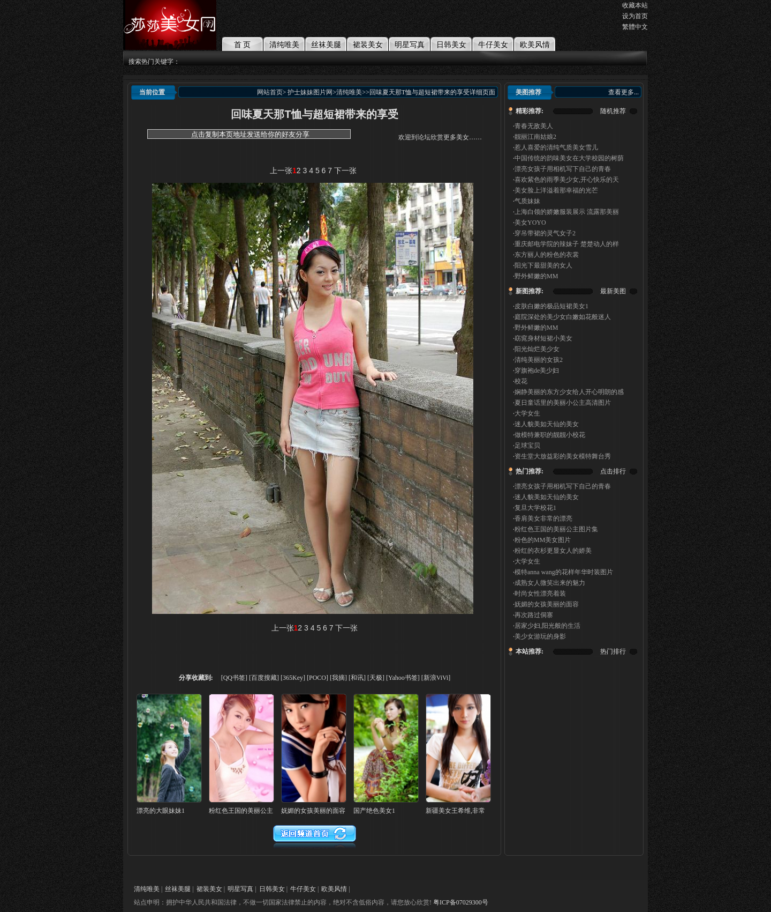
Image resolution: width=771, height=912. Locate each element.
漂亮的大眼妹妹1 (161, 810)
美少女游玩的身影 (540, 636)
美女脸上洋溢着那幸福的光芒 (556, 190)
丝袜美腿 (326, 45)
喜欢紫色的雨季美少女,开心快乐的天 (567, 179)
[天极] (375, 677)
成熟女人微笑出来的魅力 (550, 583)
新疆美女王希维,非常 (455, 810)
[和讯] (357, 677)
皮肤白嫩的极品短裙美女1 (551, 306)
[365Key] (293, 677)
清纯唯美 (284, 45)
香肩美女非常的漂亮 (543, 518)
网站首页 (270, 92)
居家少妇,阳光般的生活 (547, 625)
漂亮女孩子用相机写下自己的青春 (563, 169)
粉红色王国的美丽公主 (241, 810)
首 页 (242, 45)
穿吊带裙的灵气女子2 (545, 233)
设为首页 (635, 16)
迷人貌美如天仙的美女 (547, 424)
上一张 (281, 170)
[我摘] (338, 677)
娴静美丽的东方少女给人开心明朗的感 (569, 392)
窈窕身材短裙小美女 (543, 338)
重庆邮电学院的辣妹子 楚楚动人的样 (567, 244)
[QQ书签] (234, 677)
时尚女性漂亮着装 (540, 593)
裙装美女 (368, 45)
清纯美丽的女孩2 (539, 360)
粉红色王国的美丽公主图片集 (556, 529)
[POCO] (317, 677)
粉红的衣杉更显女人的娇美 (553, 550)
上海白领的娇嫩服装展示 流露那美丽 (567, 212)
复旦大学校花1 (535, 507)
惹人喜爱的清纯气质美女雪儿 (556, 147)
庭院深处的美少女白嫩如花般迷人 (563, 317)
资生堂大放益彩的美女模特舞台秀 (563, 456)
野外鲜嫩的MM (536, 276)
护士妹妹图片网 (310, 92)
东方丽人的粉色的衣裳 (547, 254)
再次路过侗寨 (534, 615)
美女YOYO (530, 222)
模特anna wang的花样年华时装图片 (564, 572)
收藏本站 (635, 5)
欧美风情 (535, 45)
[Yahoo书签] (403, 677)
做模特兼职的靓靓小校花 (550, 435)
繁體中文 (635, 27)
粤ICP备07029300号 (460, 902)
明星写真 (410, 45)
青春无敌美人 (534, 126)
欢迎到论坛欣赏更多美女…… (440, 137)
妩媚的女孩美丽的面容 (547, 604)
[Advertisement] (315, 155)
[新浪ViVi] (436, 677)
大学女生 (527, 413)
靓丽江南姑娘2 (535, 136)
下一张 (345, 170)
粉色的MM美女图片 (543, 540)
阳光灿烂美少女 (537, 349)
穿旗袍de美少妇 (537, 370)
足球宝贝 (527, 445)
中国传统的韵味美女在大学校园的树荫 (569, 158)
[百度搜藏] (264, 677)
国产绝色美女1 (374, 810)
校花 (521, 381)
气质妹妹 (527, 201)
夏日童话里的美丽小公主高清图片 (563, 402)
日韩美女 (451, 45)
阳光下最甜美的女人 (543, 265)
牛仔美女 (493, 45)
